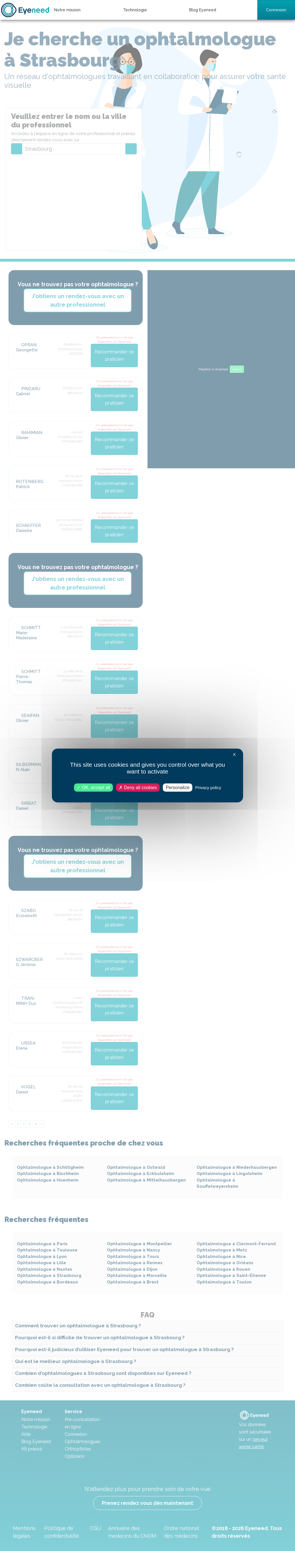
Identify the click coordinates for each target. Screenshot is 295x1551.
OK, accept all (93, 787)
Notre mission (67, 10)
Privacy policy (208, 787)
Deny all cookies (138, 787)
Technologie (135, 10)
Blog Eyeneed (202, 10)
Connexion (276, 10)
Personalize (177, 787)
